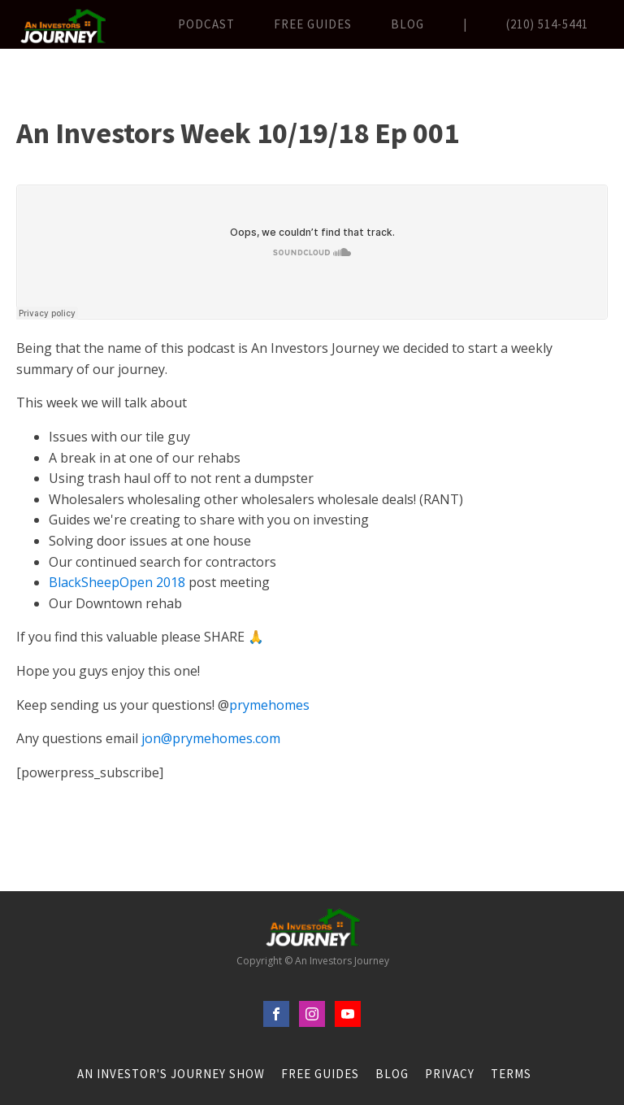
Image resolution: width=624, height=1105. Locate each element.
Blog (407, 24)
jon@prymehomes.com (210, 738)
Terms (511, 1073)
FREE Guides (313, 24)
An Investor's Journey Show (171, 1073)
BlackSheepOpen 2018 (117, 582)
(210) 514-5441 (547, 24)
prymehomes (269, 705)
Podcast (206, 24)
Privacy (449, 1073)
